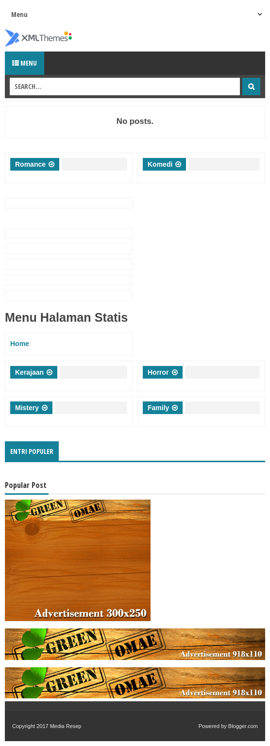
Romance (30, 164)
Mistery (27, 408)
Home (19, 343)
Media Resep (66, 726)
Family (158, 408)
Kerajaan (29, 372)
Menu (24, 63)
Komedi (160, 164)
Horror (158, 372)
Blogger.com (243, 726)
